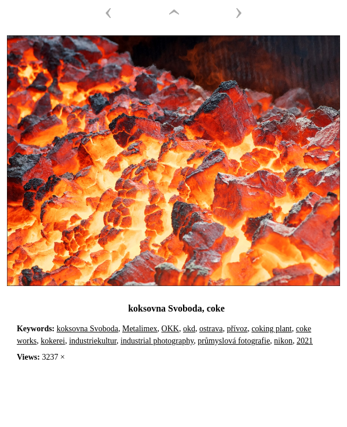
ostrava (210, 328)
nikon (283, 340)
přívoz (237, 328)
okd (189, 328)
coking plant (271, 328)
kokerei (53, 340)
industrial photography (156, 340)
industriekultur (92, 340)
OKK (170, 328)
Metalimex (140, 328)
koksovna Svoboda (87, 328)
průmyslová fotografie (234, 340)
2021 (305, 340)
